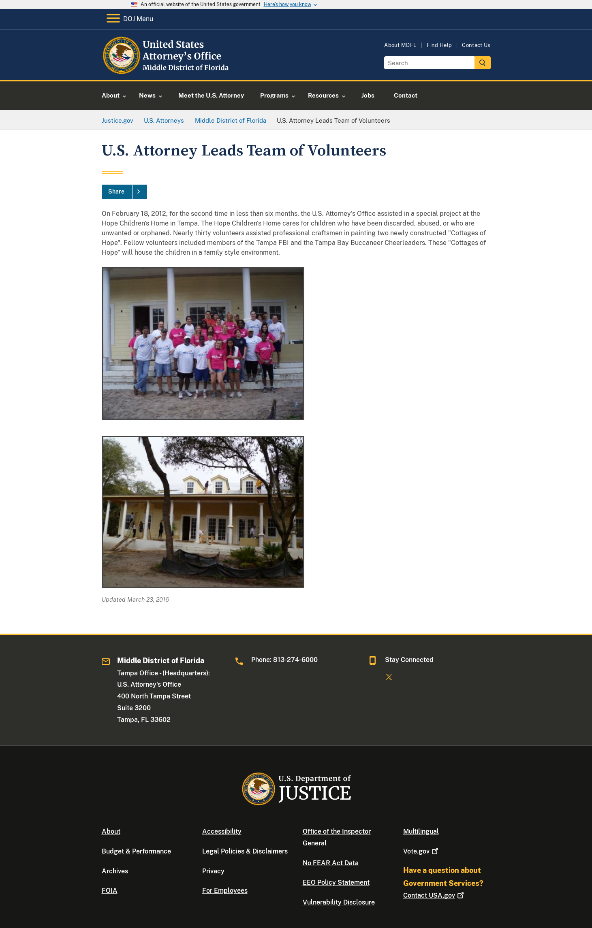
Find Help (439, 45)
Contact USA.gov (434, 895)
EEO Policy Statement (336, 882)
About (111, 831)
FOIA (110, 890)
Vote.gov (421, 851)
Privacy (213, 871)
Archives (115, 871)
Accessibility (222, 831)
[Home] (167, 70)
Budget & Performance (136, 851)
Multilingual (421, 831)
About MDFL (400, 45)
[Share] (124, 192)
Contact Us (476, 45)
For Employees (225, 890)
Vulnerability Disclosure (339, 902)
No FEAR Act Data (331, 863)
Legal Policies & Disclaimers (245, 851)
